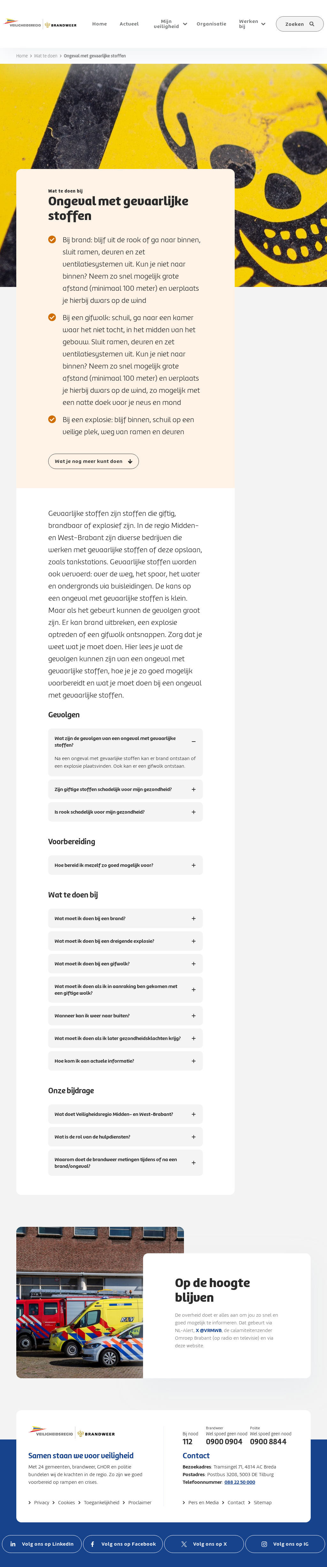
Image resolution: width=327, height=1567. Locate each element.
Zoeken (294, 24)
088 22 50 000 (239, 1482)
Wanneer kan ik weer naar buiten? (92, 1018)
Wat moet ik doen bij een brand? (90, 921)
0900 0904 (224, 1442)
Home (22, 56)
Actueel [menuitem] (129, 23)
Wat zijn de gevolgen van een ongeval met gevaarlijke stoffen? (115, 742)
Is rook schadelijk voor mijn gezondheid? (100, 815)
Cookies (66, 1502)
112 (187, 1442)
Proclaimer (139, 1502)
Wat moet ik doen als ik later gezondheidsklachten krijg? (118, 1041)
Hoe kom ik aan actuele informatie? (94, 1064)
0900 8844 (268, 1442)
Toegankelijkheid (101, 1502)
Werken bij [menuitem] (248, 24)
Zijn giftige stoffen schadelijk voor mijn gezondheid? (113, 792)
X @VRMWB (209, 1330)
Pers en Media (203, 1502)
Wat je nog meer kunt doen (89, 461)
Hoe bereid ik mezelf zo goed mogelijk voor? (104, 868)
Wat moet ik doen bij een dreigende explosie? (104, 944)
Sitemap (263, 1502)
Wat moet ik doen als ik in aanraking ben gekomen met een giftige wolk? (116, 990)
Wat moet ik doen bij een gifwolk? (92, 966)
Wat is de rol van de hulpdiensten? (92, 1139)
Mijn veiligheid (166, 24)
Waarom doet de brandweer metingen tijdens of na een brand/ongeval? (116, 1163)
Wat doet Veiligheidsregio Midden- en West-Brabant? (114, 1117)
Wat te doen (45, 56)
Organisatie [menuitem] (211, 23)
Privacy (41, 1502)
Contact (236, 1502)
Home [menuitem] (99, 23)
